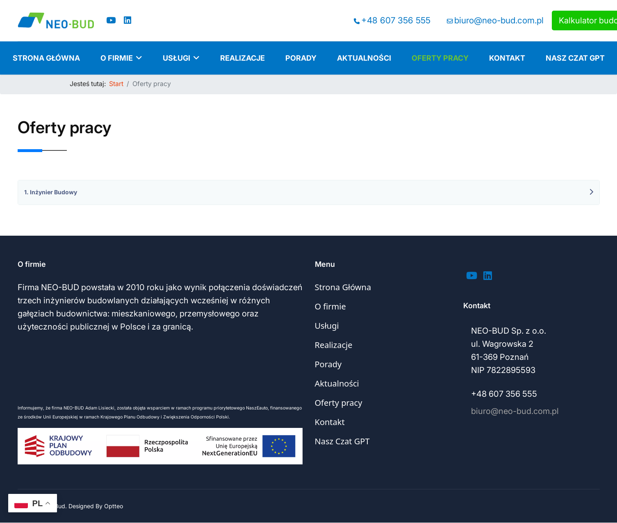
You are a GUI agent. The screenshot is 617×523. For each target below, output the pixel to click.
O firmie (116, 58)
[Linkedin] (127, 20)
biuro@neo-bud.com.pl (499, 20)
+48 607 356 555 (395, 20)
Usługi (176, 58)
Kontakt (507, 58)
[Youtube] (111, 20)
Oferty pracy (440, 58)
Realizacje (242, 58)
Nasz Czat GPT (575, 58)
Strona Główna (46, 58)
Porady (300, 58)
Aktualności (364, 58)
